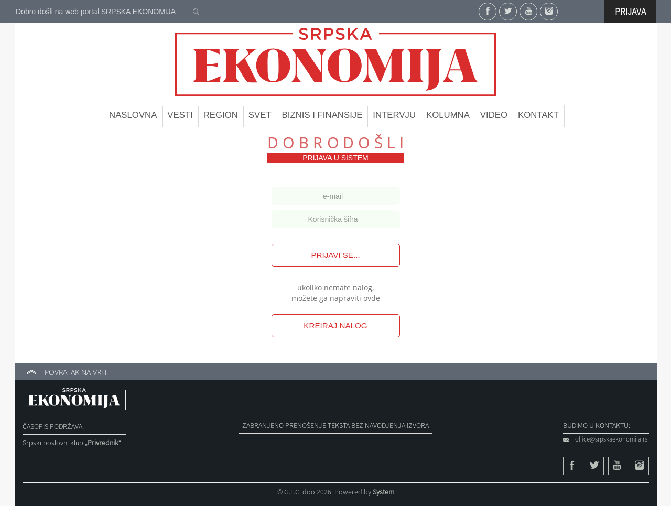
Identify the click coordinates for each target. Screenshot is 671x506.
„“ (103, 442)
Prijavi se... (335, 255)
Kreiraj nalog (335, 325)
